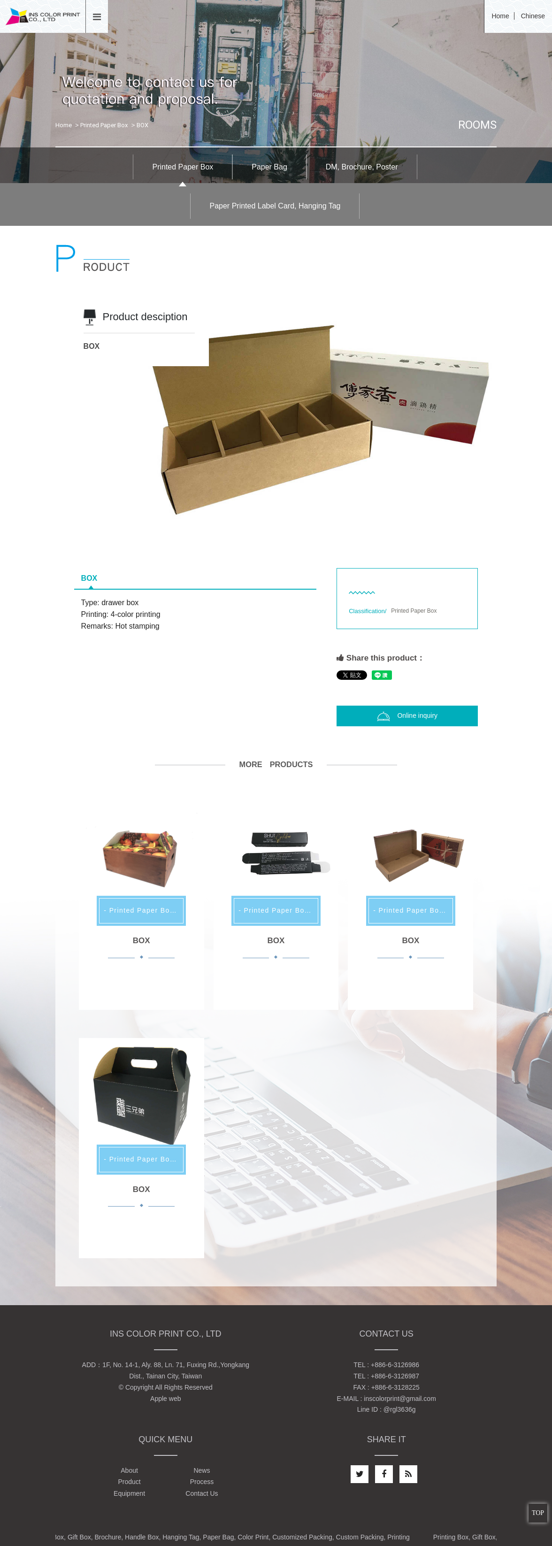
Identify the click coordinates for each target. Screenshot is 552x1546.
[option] (276, 419)
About (129, 1470)
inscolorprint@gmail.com (400, 1398)
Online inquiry (407, 716)
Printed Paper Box (104, 125)
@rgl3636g (399, 1409)
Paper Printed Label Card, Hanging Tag (274, 206)
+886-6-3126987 (395, 1376)
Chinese (533, 16)
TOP (538, 1512)
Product (129, 1481)
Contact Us (201, 1493)
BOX (89, 578)
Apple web (165, 1398)
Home (500, 16)
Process (202, 1481)
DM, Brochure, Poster (362, 167)
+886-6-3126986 (395, 1365)
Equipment (129, 1493)
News (201, 1470)
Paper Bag (269, 167)
